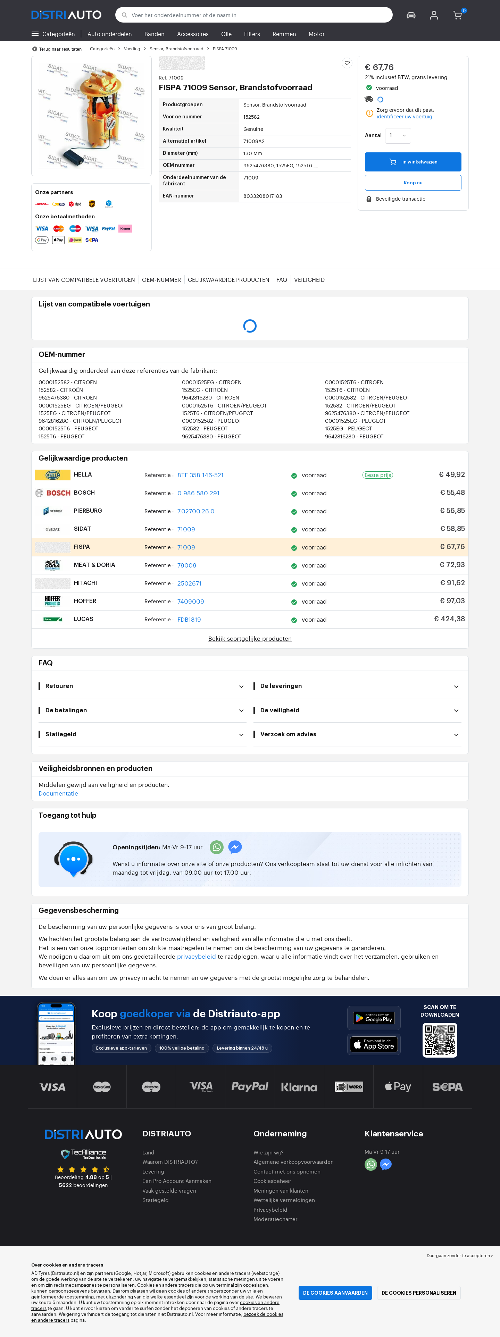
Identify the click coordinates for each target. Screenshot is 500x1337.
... (316, 165)
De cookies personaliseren (419, 1292)
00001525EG (212, 382)
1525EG (205, 389)
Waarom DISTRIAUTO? (170, 1161)
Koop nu (413, 182)
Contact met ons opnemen (286, 1171)
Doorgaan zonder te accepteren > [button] (460, 1255)
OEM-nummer (161, 279)
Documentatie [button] (58, 793)
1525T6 (347, 389)
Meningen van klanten (280, 1190)
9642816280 (210, 397)
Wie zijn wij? (268, 1152)
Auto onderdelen (110, 33)
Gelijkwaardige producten (228, 279)
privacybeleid (196, 956)
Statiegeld (155, 1199)
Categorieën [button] (58, 33)
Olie (226, 33)
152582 (61, 389)
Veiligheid (309, 279)
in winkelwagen (413, 161)
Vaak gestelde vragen (169, 1190)
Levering (153, 1171)
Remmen (284, 33)
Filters (252, 33)
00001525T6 (354, 382)
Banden (154, 33)
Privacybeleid (270, 1209)
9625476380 (68, 397)
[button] (411, 14)
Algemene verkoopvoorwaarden (293, 1161)
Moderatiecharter (275, 1218)
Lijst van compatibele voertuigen (84, 279)
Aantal (373, 135)
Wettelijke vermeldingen (284, 1199)
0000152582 (68, 382)
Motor (317, 33)
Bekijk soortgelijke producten (250, 638)
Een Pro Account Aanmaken (176, 1180)
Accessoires (193, 33)
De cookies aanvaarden (335, 1292)
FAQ (281, 279)
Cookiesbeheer (272, 1180)
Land (148, 1152)
